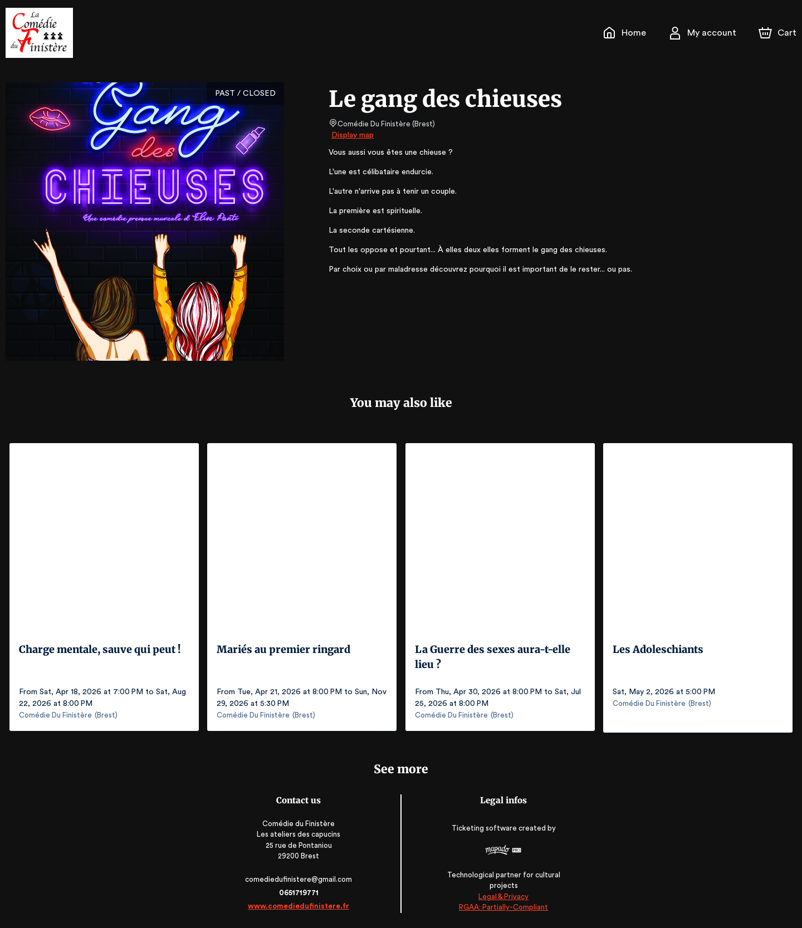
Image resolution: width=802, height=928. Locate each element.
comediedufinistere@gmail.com (300, 877)
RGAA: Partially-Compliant (502, 905)
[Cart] (778, 33)
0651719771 (300, 891)
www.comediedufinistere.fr (300, 904)
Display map (352, 135)
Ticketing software (484, 830)
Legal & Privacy (502, 895)
